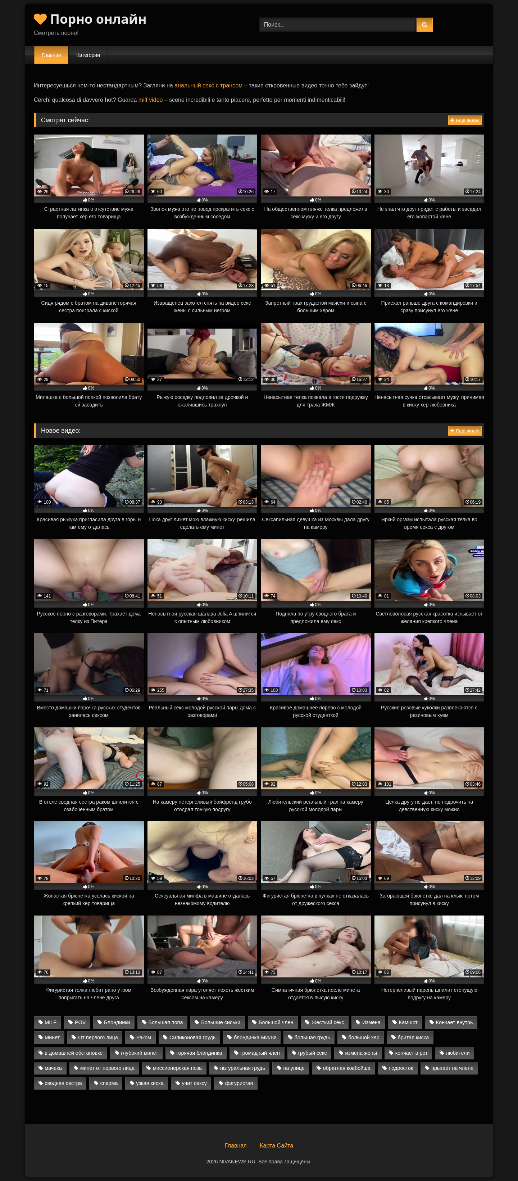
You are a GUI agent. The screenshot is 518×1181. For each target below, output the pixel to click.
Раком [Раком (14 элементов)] (143, 1037)
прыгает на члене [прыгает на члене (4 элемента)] (452, 1068)
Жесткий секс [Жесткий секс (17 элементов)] (328, 1022)
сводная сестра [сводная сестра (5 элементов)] (63, 1083)
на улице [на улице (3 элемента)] (293, 1068)
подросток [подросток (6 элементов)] (401, 1068)
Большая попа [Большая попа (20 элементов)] (165, 1022)
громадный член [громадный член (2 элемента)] (260, 1053)
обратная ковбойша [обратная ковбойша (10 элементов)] (347, 1068)
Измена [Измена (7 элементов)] (371, 1022)
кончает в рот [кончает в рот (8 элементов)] (411, 1053)
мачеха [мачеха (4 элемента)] (53, 1068)
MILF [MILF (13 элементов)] (50, 1022)
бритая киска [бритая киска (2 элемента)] (413, 1037)
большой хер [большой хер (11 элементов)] (363, 1037)
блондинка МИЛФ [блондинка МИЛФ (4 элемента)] (255, 1037)
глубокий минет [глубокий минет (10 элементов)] (139, 1053)
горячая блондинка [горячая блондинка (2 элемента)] (199, 1053)
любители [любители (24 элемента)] (458, 1053)
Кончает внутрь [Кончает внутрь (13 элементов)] (454, 1022)
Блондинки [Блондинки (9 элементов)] (117, 1022)
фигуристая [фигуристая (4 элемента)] (239, 1083)
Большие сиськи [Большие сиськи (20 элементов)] (220, 1022)
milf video (150, 100)
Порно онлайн (90, 19)
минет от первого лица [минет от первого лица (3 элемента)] (107, 1068)
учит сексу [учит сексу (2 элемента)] (194, 1083)
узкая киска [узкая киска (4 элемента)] (149, 1083)
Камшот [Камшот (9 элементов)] (408, 1022)
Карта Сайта (276, 1146)
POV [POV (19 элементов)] (80, 1022)
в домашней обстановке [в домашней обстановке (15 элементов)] (74, 1053)
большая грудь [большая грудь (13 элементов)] (312, 1037)
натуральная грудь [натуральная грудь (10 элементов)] (242, 1068)
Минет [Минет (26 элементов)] (52, 1037)
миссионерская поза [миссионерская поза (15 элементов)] (177, 1068)
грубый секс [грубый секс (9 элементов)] (312, 1053)
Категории (88, 55)
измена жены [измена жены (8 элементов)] (361, 1053)
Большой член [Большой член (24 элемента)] (276, 1022)
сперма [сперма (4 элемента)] (109, 1083)
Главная (51, 55)
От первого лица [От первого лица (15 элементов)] (98, 1037)
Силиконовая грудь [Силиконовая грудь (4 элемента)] (192, 1037)
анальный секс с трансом (208, 85)
